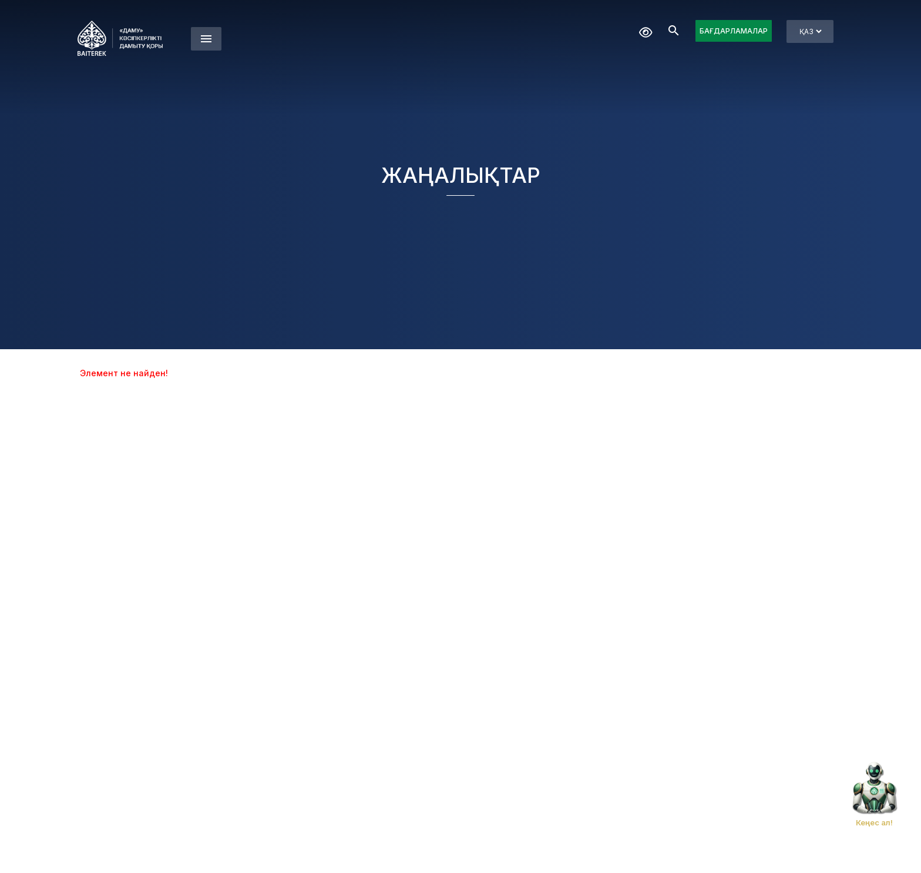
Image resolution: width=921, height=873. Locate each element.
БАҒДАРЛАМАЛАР (734, 30)
